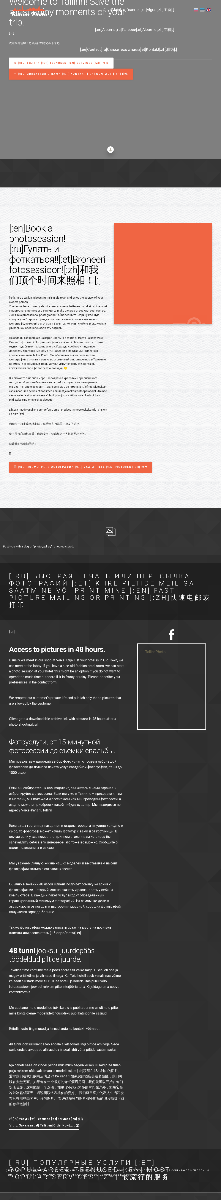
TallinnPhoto (155, 652)
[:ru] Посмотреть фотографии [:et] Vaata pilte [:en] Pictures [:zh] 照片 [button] (80, 467)
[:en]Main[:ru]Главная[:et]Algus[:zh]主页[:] (139, 9)
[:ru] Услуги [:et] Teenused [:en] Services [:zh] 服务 (46, 1119)
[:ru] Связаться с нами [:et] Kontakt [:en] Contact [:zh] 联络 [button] (71, 74)
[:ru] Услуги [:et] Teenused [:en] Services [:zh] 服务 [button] (61, 62)
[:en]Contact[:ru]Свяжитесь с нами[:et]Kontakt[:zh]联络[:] (128, 49)
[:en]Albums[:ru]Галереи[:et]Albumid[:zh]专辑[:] (134, 29)
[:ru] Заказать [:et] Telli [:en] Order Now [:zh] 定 (44, 1125)
